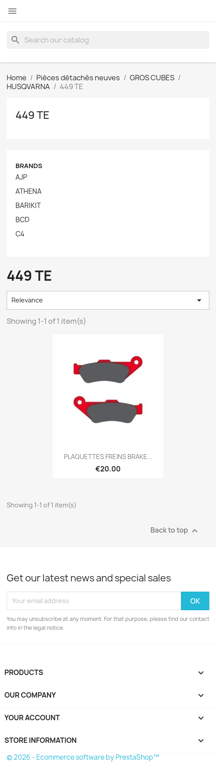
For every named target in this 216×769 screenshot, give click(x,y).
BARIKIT (28, 205)
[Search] (108, 40)
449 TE (32, 114)
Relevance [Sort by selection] (108, 300)
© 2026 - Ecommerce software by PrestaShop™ (83, 757)
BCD (22, 220)
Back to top (175, 530)
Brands (28, 165)
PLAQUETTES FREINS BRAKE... (108, 456)
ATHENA (28, 191)
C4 (19, 234)
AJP (21, 177)
